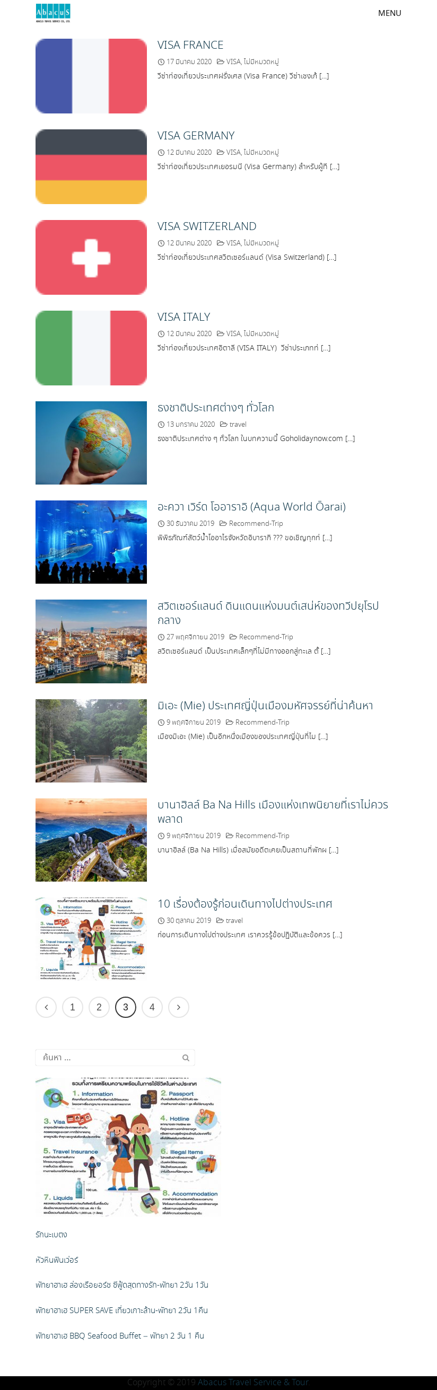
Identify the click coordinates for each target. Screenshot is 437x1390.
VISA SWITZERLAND (207, 227)
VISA (233, 62)
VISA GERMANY (196, 136)
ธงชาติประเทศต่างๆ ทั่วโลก (216, 408)
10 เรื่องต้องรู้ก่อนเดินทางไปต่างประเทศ (245, 904)
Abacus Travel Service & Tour (253, 1383)
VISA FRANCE (191, 46)
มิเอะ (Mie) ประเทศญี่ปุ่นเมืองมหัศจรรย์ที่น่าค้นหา (265, 706)
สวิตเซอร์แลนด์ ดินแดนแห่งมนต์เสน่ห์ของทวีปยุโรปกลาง (268, 614)
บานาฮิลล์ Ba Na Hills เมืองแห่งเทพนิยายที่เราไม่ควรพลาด (273, 812)
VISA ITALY (184, 317)
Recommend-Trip (256, 524)
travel (238, 425)
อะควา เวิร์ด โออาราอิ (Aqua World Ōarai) (252, 507)
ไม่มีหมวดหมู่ (261, 62)
